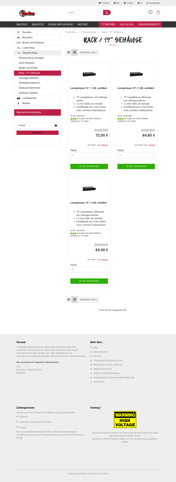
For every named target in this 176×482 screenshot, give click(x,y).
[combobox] (88, 52)
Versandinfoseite (78, 356)
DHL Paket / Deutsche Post (29, 369)
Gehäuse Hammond (29, 87)
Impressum (98, 382)
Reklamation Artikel (102, 369)
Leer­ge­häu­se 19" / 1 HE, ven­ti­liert (88, 88)
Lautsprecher (26, 98)
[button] (158, 12)
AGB (95, 347)
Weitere (83, 24)
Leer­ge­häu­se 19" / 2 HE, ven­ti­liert (135, 88)
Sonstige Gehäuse (28, 77)
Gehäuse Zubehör (28, 92)
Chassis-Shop (26, 52)
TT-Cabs (128, 3)
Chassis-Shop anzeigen (31, 57)
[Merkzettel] (150, 12)
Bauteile (22, 24)
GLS (18, 366)
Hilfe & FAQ (126, 24)
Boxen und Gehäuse (60, 24)
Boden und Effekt (28, 67)
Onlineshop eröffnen (77, 473)
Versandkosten (100, 352)
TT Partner (108, 24)
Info (116, 3)
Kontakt (97, 356)
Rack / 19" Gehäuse (29, 72)
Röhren (23, 103)
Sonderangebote (149, 24)
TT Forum (104, 3)
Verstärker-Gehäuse (29, 82)
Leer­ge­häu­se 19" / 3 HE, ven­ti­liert (88, 202)
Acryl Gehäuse (26, 62)
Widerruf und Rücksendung (106, 373)
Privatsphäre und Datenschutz (107, 360)
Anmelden (37, 133)
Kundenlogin (153, 3)
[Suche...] (107, 12)
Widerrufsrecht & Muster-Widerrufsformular (114, 377)
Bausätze (38, 24)
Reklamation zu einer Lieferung (107, 364)
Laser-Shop (25, 47)
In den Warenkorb (89, 166)
